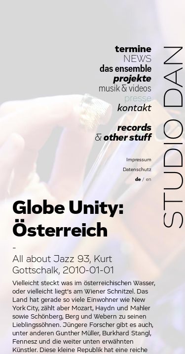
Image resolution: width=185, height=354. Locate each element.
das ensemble (125, 69)
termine (133, 49)
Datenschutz (137, 169)
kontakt (134, 108)
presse (137, 98)
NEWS (137, 59)
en (148, 179)
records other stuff (123, 133)
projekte (132, 79)
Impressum (138, 159)
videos (140, 88)
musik (109, 88)
